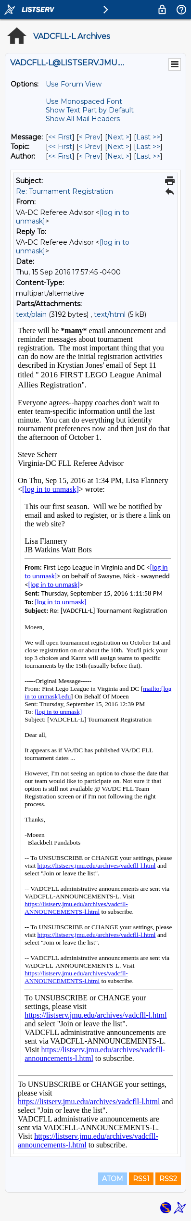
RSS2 (168, 1178)
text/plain (31, 314)
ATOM (112, 1178)
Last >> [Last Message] (148, 137)
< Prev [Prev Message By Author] (90, 156)
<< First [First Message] (60, 137)
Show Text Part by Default (90, 110)
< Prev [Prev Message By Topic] (90, 146)
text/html (110, 314)
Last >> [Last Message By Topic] (148, 146)
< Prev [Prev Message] (90, 137)
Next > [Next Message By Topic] (118, 146)
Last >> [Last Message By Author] (148, 156)
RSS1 (141, 1178)
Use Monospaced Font (84, 101)
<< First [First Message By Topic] (60, 146)
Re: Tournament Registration (64, 191)
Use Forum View (74, 84)
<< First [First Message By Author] (60, 156)
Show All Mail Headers (83, 118)
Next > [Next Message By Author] (118, 156)
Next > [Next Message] (118, 137)
